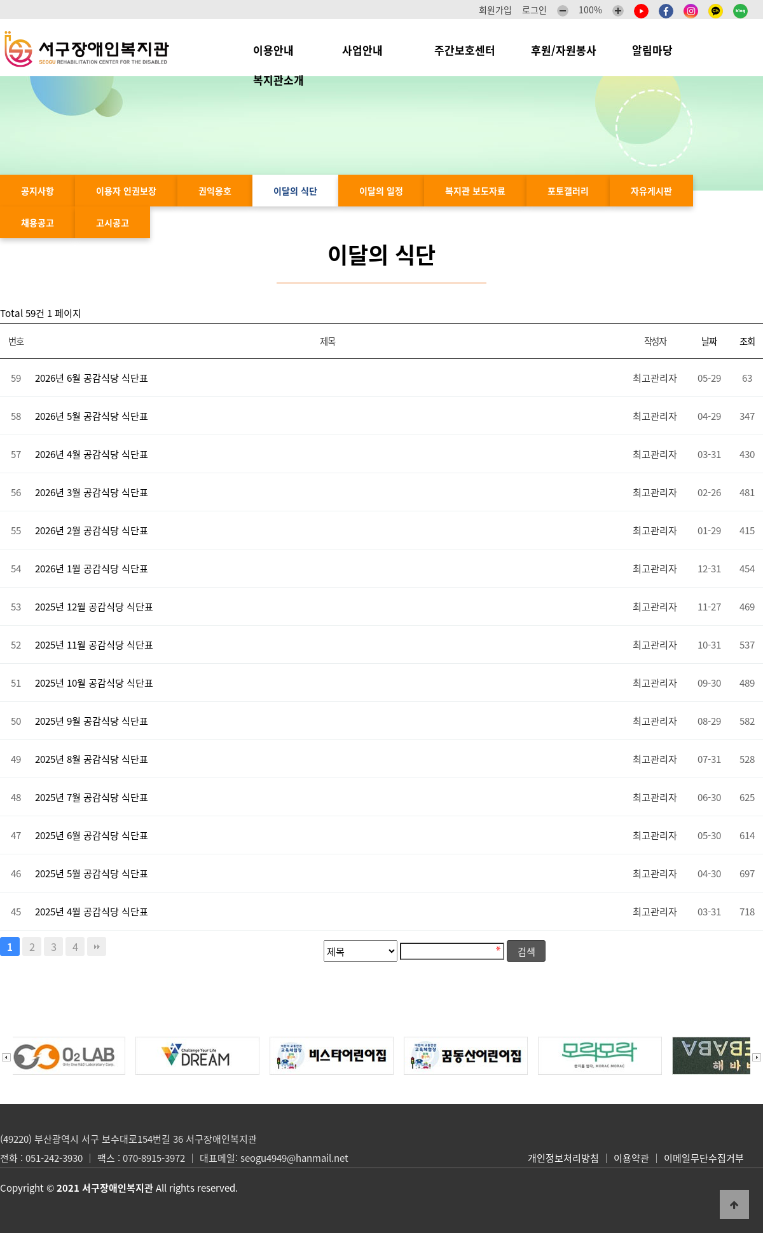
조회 (746, 341)
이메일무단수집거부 (704, 1158)
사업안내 (370, 50)
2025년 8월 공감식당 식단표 (91, 758)
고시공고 (112, 222)
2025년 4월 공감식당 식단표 (91, 911)
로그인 (534, 9)
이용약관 (631, 1158)
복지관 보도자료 (475, 190)
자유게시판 (651, 190)
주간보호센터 (464, 50)
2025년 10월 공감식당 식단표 (94, 682)
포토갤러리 (568, 190)
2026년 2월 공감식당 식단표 (91, 530)
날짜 (708, 341)
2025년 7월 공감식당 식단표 (91, 797)
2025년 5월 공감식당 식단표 (91, 873)
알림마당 (658, 50)
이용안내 (279, 50)
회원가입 (495, 9)
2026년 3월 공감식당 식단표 (91, 492)
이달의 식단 (295, 190)
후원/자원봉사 (563, 50)
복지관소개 (281, 80)
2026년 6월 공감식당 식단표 (91, 377)
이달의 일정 (381, 190)
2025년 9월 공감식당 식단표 (91, 720)
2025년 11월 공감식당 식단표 (94, 644)
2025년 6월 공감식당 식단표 (91, 835)
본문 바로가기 (0, 0)
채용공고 (37, 222)
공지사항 (37, 190)
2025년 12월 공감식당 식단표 (94, 606)
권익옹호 (214, 190)
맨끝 (96, 946)
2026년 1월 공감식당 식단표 (91, 568)
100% (590, 9)
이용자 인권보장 (126, 190)
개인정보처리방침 (563, 1158)
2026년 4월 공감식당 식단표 (91, 454)
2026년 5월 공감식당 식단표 (91, 415)
